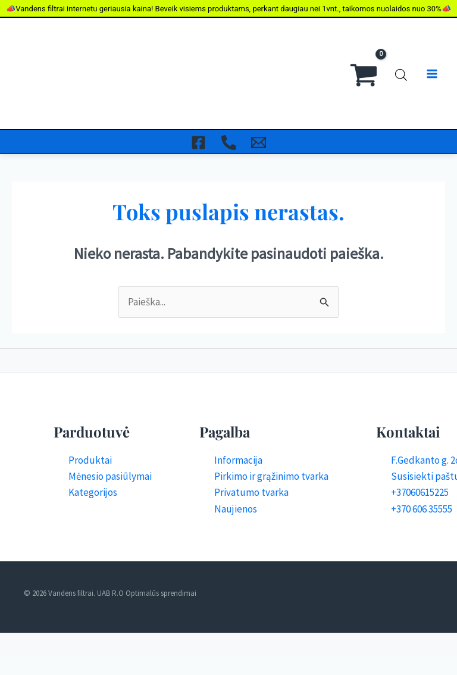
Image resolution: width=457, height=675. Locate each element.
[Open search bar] (401, 38)
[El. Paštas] (259, 71)
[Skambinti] (228, 71)
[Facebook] (197, 71)
